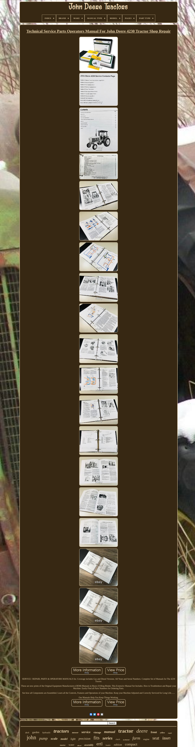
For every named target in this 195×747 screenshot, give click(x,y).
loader (108, 745)
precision (84, 738)
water (71, 744)
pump (43, 738)
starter (63, 745)
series (107, 738)
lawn (166, 738)
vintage (97, 732)
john (31, 737)
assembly (89, 745)
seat (155, 738)
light (73, 738)
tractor (125, 731)
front (154, 732)
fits (96, 737)
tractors (61, 731)
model (64, 738)
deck (27, 732)
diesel (79, 745)
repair (170, 733)
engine (146, 739)
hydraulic (46, 732)
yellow (162, 733)
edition (118, 744)
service (86, 732)
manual (109, 732)
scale (54, 738)
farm (136, 738)
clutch (117, 739)
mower (75, 732)
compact (131, 744)
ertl (99, 743)
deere (142, 731)
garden (35, 732)
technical (126, 740)
